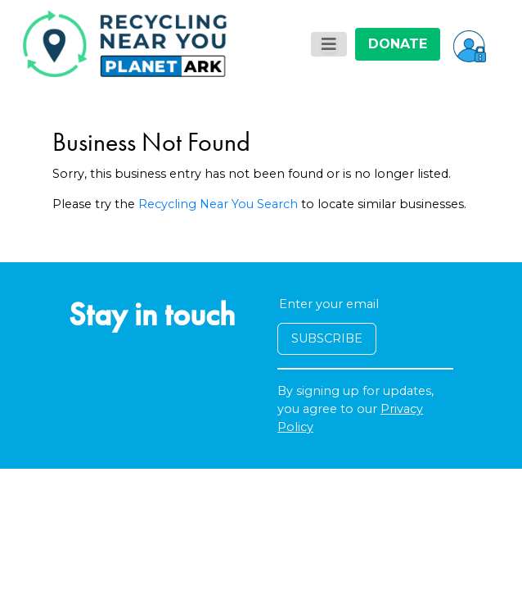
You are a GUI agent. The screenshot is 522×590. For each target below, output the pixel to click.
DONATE (397, 44)
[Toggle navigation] (329, 44)
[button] (469, 44)
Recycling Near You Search (218, 204)
